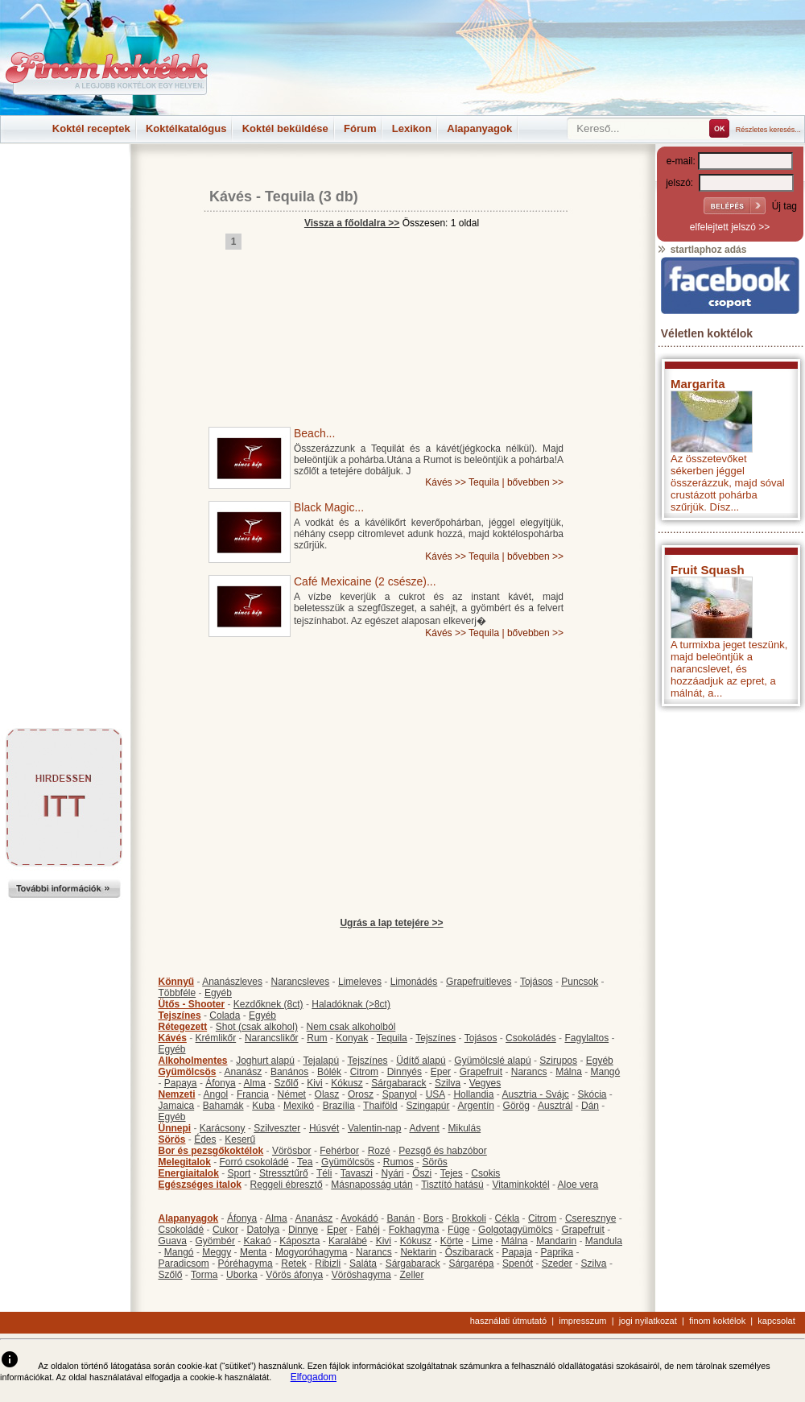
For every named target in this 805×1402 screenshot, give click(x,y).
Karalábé (347, 1241)
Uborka (242, 1274)
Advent (424, 1128)
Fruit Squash (708, 570)
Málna (568, 1071)
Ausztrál (555, 1105)
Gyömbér (215, 1241)
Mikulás (464, 1128)
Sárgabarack (398, 1083)
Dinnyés (404, 1071)
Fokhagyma (414, 1229)
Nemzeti (177, 1094)
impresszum (582, 1320)
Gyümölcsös (188, 1071)
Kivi (314, 1083)
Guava (173, 1241)
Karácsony (223, 1128)
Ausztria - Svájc (535, 1094)
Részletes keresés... (768, 130)
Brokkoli (469, 1218)
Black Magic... (329, 507)
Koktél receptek (91, 128)
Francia (253, 1094)
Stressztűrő (283, 1173)
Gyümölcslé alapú (492, 1060)
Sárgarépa (470, 1263)
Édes (205, 1139)
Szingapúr (427, 1105)
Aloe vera (578, 1184)
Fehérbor (339, 1150)
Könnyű (177, 981)
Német (292, 1094)
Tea (304, 1162)
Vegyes (485, 1083)
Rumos (398, 1162)
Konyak (352, 1038)
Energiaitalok (189, 1173)
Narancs (529, 1071)
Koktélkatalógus (186, 128)
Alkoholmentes (193, 1060)
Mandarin (556, 1241)
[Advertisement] (64, 180)
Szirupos (558, 1060)
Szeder (557, 1263)
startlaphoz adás (701, 249)
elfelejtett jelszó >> (730, 227)
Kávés (230, 196)
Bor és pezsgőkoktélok (211, 1150)
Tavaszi (357, 1173)
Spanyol (399, 1094)
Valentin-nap (375, 1128)
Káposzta (299, 1241)
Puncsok (579, 981)
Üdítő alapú (420, 1060)
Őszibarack (469, 1252)
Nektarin (418, 1252)
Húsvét (324, 1128)
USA (435, 1094)
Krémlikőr (216, 1038)
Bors (433, 1218)
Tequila (290, 196)
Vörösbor (292, 1150)
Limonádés (414, 981)
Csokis (485, 1173)
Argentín (476, 1105)
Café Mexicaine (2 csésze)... (365, 581)
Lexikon (411, 128)
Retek (293, 1263)
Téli (324, 1173)
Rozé (379, 1150)
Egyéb (218, 993)
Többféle (177, 993)
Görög (516, 1105)
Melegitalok (185, 1162)
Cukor (225, 1229)
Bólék (329, 1071)
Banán (400, 1218)
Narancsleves (300, 981)
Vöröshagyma (361, 1274)
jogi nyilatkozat (648, 1320)
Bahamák (223, 1105)
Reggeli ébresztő (286, 1184)
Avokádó (359, 1218)
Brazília (339, 1105)
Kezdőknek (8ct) (268, 1004)
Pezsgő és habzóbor (442, 1150)
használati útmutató (508, 1320)
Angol (216, 1094)
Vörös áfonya (294, 1274)
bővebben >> (535, 482)
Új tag (784, 206)
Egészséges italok (200, 1184)
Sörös (172, 1139)
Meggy (216, 1252)
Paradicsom (184, 1263)
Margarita (698, 384)
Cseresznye (590, 1218)
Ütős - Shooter (192, 1004)
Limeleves (360, 981)
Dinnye (303, 1229)
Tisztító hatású (452, 1184)
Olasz (327, 1094)
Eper (441, 1071)
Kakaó (257, 1241)
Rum (317, 1038)
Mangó (606, 1071)
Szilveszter (277, 1128)
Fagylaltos (586, 1038)
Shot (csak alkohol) (257, 1026)
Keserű (240, 1139)
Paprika (556, 1252)
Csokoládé (181, 1229)
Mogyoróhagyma (311, 1252)
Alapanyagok (479, 128)
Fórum (360, 128)
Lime (482, 1241)
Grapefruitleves (478, 981)
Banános (289, 1071)
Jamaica (177, 1105)
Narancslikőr (272, 1038)
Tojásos (536, 981)
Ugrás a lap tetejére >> (391, 922)
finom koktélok (717, 1320)
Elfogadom (313, 1377)
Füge (458, 1229)
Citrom (364, 1071)
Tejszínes (180, 1015)
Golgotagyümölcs (515, 1229)
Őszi (421, 1173)
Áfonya (220, 1083)
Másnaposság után (371, 1184)
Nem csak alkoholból (351, 1026)
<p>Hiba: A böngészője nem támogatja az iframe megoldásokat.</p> (730, 926)
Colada (224, 1015)
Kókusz (346, 1083)
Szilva (447, 1083)
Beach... (314, 433)
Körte (452, 1241)
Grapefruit (481, 1071)
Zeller (411, 1274)
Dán (590, 1105)
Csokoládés (531, 1038)
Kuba (263, 1105)
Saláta (363, 1263)
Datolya (263, 1229)
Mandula (603, 1241)
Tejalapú (321, 1060)
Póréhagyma (245, 1263)
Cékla (507, 1218)
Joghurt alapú (265, 1060)
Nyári (393, 1173)
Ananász (243, 1071)
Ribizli (328, 1263)
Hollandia (473, 1094)
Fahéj (368, 1229)
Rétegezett (183, 1026)
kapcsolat (776, 1320)
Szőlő (287, 1083)
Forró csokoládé (254, 1162)
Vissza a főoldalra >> (352, 223)
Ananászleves (232, 981)
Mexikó (298, 1105)
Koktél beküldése (285, 128)
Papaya (180, 1083)
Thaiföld (380, 1105)
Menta (253, 1252)
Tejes (451, 1173)
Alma (255, 1083)
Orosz (361, 1094)
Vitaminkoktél (520, 1184)
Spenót (517, 1263)
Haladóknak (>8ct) (351, 1004)
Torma (204, 1274)
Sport (239, 1173)
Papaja (516, 1252)
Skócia (591, 1094)
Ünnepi (175, 1128)
